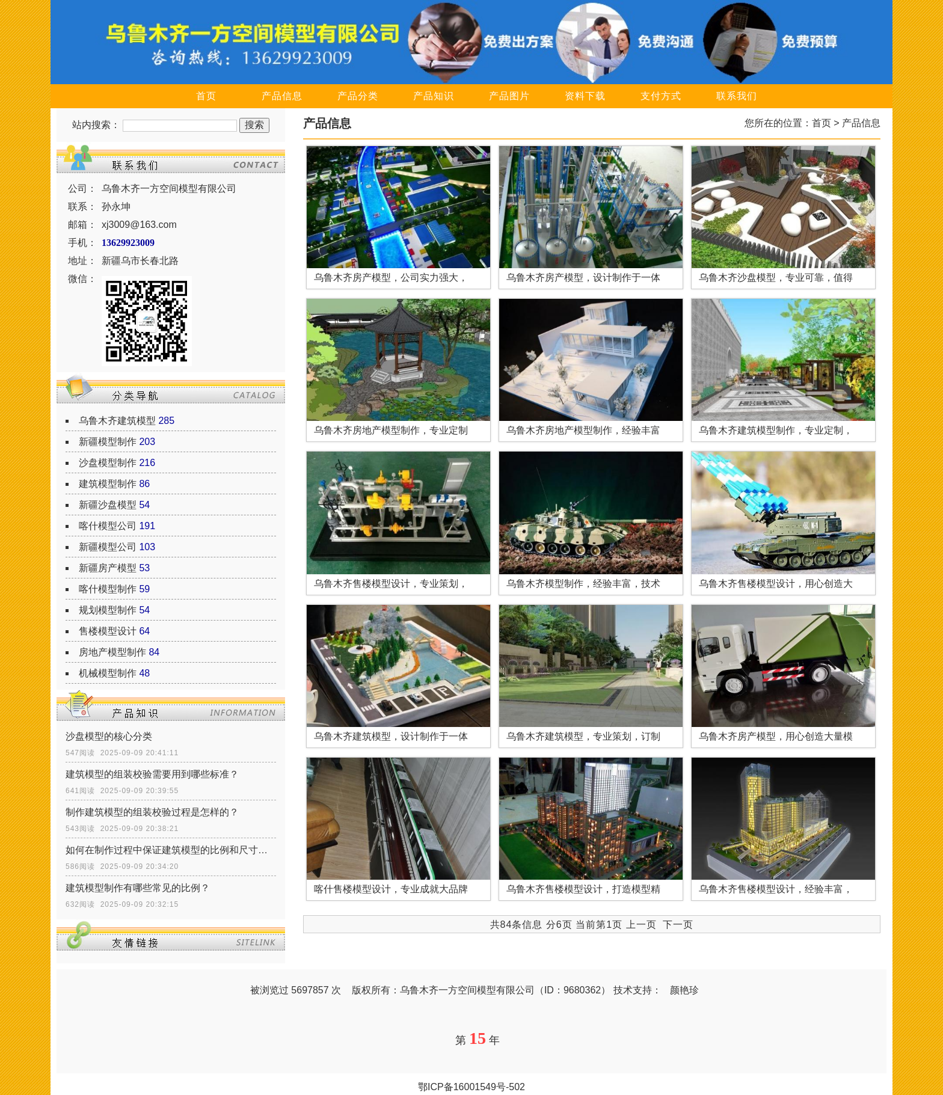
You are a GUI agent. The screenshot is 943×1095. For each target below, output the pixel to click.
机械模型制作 (108, 673)
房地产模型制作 (112, 652)
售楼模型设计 (108, 631)
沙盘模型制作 (108, 463)
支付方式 (660, 96)
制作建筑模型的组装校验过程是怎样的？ (152, 812)
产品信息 (282, 96)
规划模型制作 (108, 610)
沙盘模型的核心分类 (109, 736)
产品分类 (357, 96)
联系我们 (736, 96)
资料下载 (585, 96)
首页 (206, 96)
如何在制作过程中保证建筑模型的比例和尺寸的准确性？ (171, 850)
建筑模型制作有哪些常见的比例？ (138, 888)
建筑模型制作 (108, 484)
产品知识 (433, 96)
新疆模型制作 (108, 442)
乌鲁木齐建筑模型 (117, 421)
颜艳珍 (684, 990)
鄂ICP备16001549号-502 (471, 1087)
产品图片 (509, 96)
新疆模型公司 (108, 547)
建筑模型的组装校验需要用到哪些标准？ (152, 774)
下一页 (678, 924)
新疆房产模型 (108, 568)
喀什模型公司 (108, 526)
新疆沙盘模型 (108, 505)
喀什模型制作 (108, 589)
